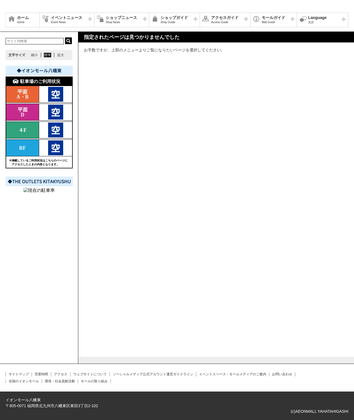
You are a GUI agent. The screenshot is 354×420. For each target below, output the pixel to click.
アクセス (60, 374)
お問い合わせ (282, 374)
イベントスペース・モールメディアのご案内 (232, 374)
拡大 (60, 55)
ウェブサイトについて (90, 374)
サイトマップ (19, 374)
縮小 (34, 55)
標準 (47, 55)
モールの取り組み (94, 381)
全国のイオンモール (24, 381)
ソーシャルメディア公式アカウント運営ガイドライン (153, 374)
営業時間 (41, 374)
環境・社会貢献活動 (60, 381)
